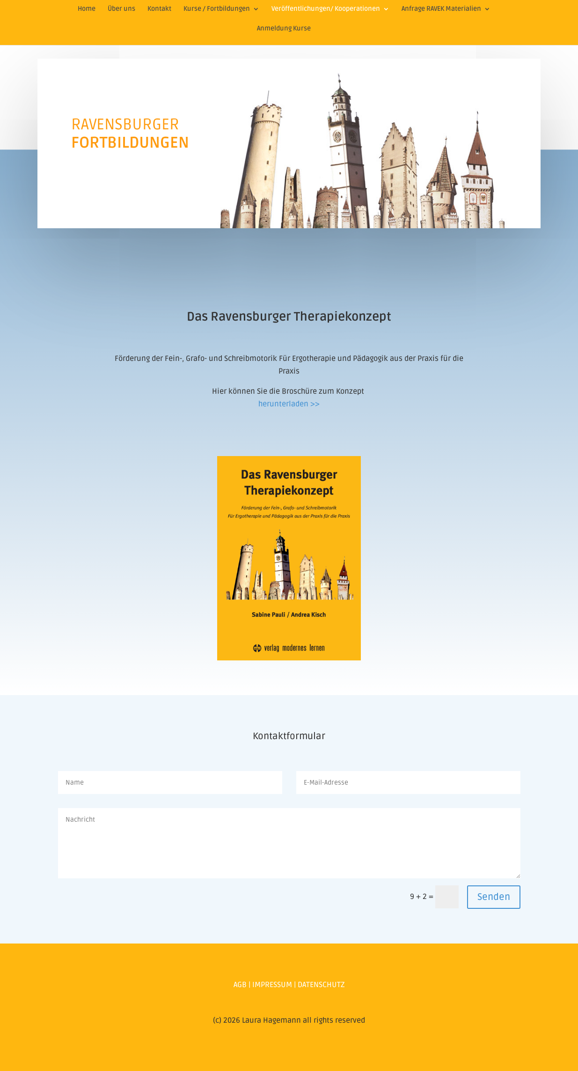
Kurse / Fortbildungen (216, 9)
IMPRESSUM (272, 984)
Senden (493, 897)
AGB (240, 984)
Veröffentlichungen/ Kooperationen (325, 9)
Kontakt (159, 9)
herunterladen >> (289, 404)
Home (86, 9)
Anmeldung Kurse (284, 28)
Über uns (121, 9)
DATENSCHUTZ (321, 984)
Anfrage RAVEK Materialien (441, 9)
